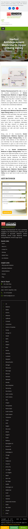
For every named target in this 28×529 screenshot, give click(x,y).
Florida (7, 330)
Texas (7, 420)
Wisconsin (8, 429)
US (6, 304)
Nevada (7, 382)
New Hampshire (9, 385)
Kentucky (8, 353)
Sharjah (7, 510)
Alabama (8, 306)
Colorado (8, 321)
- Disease (3, 274)
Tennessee (8, 417)
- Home (3, 243)
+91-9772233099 (5, 23)
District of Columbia (10, 327)
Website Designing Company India (11, 524)
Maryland (8, 359)
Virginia (7, 426)
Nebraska (8, 379)
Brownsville (8, 449)
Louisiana (8, 356)
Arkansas (8, 315)
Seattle (7, 484)
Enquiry (23, 527)
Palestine (8, 498)
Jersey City (8, 466)
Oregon (7, 402)
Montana (8, 376)
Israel (7, 493)
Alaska (7, 309)
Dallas (7, 458)
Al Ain (7, 513)
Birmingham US (9, 443)
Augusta (8, 434)
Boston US (8, 446)
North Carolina (9, 394)
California (8, 318)
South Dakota (9, 414)
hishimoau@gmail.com (6, 24)
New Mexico (9, 391)
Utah (7, 423)
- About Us (3, 246)
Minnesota (8, 368)
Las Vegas (8, 469)
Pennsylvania (9, 405)
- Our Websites (4, 258)
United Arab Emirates (11, 501)
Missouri (8, 373)
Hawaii (7, 336)
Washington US (9, 487)
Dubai (7, 504)
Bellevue (8, 440)
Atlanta (7, 432)
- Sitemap (3, 252)
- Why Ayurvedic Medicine (7, 265)
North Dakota (9, 397)
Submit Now (7, 212)
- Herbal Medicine (5, 271)
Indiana (7, 344)
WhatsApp (14, 527)
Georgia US (8, 333)
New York (8, 478)
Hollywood (8, 461)
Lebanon (8, 496)
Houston (8, 464)
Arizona (7, 312)
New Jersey (8, 388)
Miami (7, 475)
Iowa (7, 347)
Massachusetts (9, 362)
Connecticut (8, 324)
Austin (7, 437)
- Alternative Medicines (6, 268)
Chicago (7, 455)
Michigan (8, 365)
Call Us (5, 527)
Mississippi (8, 370)
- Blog (2, 277)
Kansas (7, 350)
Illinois (7, 341)
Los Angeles (8, 472)
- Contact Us (4, 249)
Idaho (7, 338)
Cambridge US (9, 452)
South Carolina (9, 411)
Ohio (7, 400)
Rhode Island (9, 408)
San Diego (8, 481)
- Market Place (4, 255)
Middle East (8, 490)
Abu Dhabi (8, 507)
